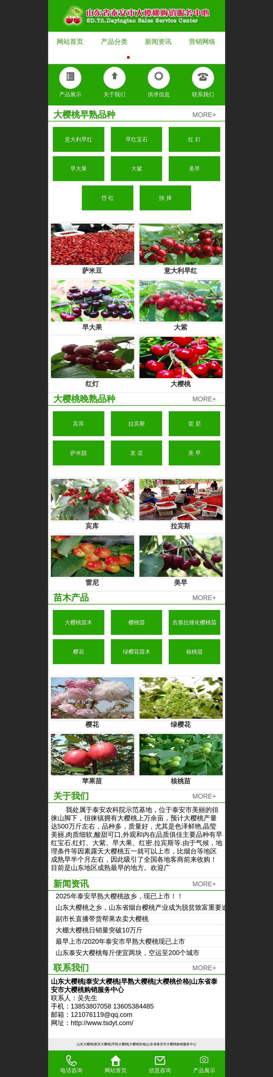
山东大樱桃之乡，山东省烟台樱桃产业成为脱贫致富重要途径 (142, 908)
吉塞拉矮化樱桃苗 (194, 622)
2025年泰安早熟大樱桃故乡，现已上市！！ (119, 896)
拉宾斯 (136, 424)
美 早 (194, 453)
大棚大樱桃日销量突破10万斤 (99, 930)
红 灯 (194, 139)
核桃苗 (194, 652)
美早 (194, 169)
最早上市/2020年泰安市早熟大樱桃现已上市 (120, 941)
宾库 (78, 424)
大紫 (136, 169)
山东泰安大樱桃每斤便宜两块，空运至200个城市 (127, 952)
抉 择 (165, 198)
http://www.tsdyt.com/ (102, 1022)
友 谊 (136, 453)
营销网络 (202, 41)
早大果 (78, 169)
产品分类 (114, 41)
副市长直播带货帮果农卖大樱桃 (102, 918)
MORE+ (204, 114)
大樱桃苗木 (78, 622)
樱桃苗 (136, 622)
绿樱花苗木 (136, 652)
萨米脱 (78, 453)
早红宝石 (137, 139)
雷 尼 (194, 424)
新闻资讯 (158, 41)
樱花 (78, 652)
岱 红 (107, 198)
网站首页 (70, 41)
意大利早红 (78, 139)
